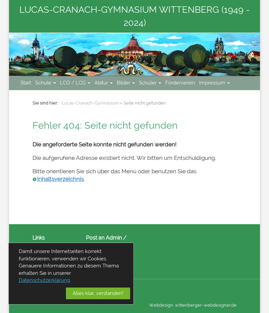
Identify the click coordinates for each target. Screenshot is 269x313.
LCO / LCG (75, 83)
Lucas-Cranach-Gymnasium (90, 103)
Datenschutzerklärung (44, 280)
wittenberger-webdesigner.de (206, 305)
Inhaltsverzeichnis (60, 179)
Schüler (150, 83)
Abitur (103, 83)
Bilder (126, 83)
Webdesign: (161, 305)
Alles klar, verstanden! (98, 293)
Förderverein (180, 83)
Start (25, 83)
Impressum (214, 83)
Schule (45, 83)
